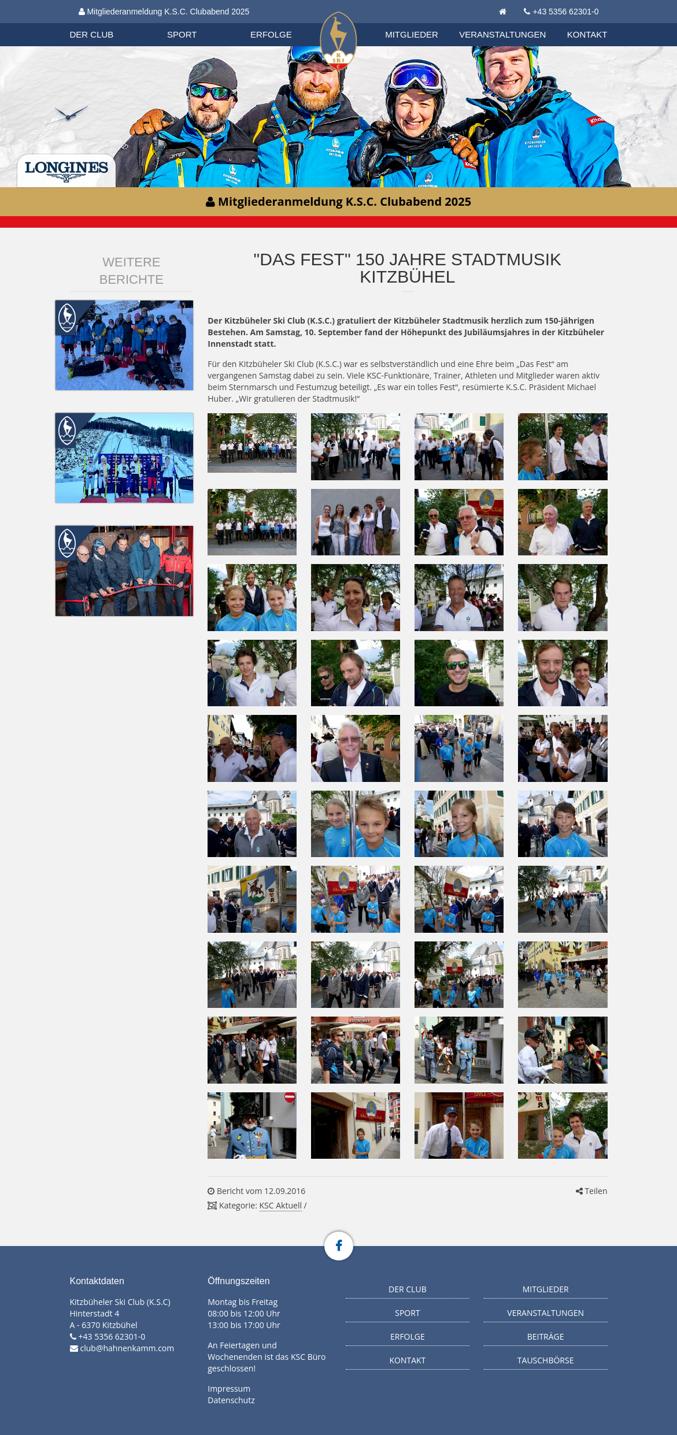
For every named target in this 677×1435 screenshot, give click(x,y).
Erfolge (271, 34)
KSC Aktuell (281, 1205)
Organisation (103, 22)
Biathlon (102, 22)
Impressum (229, 1388)
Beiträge (545, 1336)
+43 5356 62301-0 (565, 11)
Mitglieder (411, 34)
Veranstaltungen (502, 34)
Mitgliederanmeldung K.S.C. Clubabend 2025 (164, 11)
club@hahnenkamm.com (127, 1348)
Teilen (592, 1190)
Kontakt (587, 34)
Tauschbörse (545, 1360)
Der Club (92, 34)
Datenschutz (231, 1400)
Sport (182, 34)
